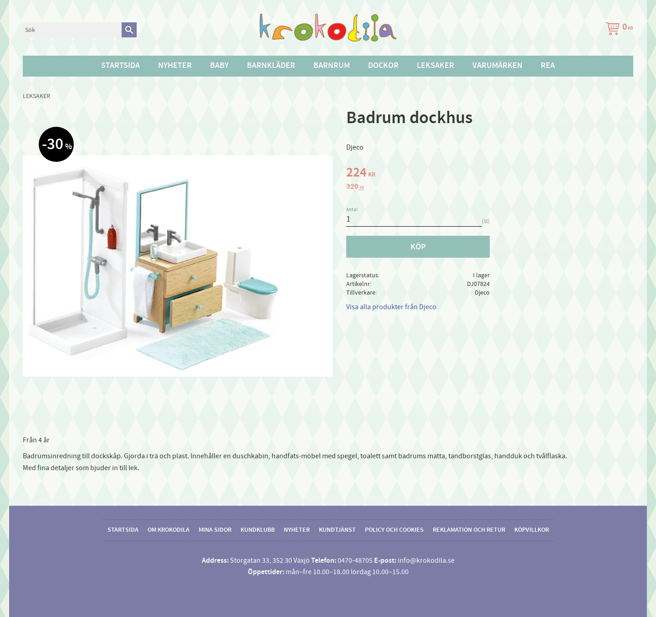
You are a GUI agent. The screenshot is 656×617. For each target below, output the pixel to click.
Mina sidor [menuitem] (215, 530)
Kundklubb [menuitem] (258, 530)
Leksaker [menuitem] (435, 65)
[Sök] (129, 29)
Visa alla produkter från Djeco (391, 306)
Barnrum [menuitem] (331, 65)
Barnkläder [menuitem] (271, 65)
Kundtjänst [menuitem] (337, 530)
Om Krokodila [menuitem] (169, 530)
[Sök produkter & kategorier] (72, 29)
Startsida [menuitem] (120, 65)
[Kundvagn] (617, 29)
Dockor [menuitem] (383, 65)
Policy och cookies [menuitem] (394, 530)
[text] (489, 174)
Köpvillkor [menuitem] (531, 530)
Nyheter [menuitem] (175, 65)
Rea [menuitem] (548, 65)
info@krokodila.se (426, 560)
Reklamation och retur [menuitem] (469, 530)
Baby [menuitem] (219, 65)
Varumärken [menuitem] (497, 65)
